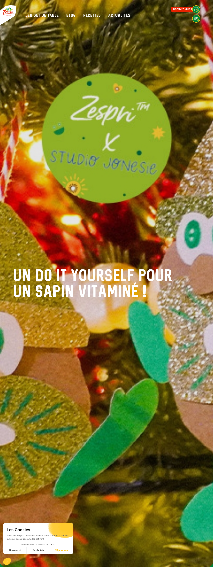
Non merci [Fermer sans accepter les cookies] (14, 550)
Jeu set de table (42, 15)
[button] (7, 561)
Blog (71, 15)
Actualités (119, 15)
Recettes (92, 15)
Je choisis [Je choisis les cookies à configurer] (38, 550)
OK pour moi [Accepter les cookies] (62, 550)
